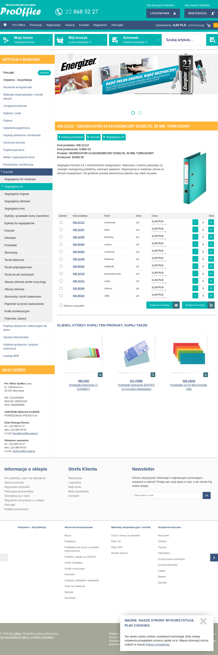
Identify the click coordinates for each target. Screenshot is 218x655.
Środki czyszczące (75, 568)
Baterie (162, 576)
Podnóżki (70, 574)
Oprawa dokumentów (15, 337)
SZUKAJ (212, 40)
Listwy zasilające (74, 562)
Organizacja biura (13, 150)
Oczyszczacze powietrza (171, 559)
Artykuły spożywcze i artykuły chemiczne (20, 346)
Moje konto (74, 487)
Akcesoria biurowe (14, 142)
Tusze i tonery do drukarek (125, 535)
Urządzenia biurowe (15, 106)
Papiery (7, 120)
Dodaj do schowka (160, 305)
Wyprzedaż (53, 25)
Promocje (36, 25)
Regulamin (100, 25)
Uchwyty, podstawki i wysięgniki (82, 580)
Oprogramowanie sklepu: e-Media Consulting (26, 637)
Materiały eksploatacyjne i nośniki (131, 527)
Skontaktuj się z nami (17, 495)
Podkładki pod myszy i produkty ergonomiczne (82, 549)
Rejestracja (201, 13)
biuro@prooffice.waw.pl (25, 433)
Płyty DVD (116, 547)
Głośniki (69, 592)
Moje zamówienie (78, 491)
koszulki (95, 137)
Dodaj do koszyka (195, 305)
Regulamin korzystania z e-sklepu (24, 500)
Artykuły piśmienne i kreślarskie (21, 135)
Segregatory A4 (115, 137)
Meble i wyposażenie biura (19, 157)
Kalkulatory (164, 553)
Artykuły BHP (11, 355)
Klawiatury (70, 541)
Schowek (73, 495)
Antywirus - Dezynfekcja (32, 527)
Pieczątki (117, 25)
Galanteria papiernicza (16, 128)
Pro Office (18, 25)
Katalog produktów (72, 137)
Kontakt (84, 25)
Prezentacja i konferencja (18, 164)
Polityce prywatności (157, 646)
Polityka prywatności (16, 509)
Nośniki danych (119, 553)
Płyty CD (116, 541)
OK (206, 495)
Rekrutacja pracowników (18, 491)
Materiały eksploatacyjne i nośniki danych (23, 96)
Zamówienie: (187, 25)
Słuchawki (70, 598)
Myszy (68, 535)
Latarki (161, 570)
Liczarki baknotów (167, 564)
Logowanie (163, 13)
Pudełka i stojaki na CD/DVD (80, 556)
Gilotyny (162, 541)
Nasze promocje (14, 482)
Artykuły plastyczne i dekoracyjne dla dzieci (25, 327)
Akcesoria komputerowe (17, 87)
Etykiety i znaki (12, 113)
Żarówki (162, 582)
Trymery (162, 547)
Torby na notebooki (75, 586)
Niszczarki (163, 535)
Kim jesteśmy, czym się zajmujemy (24, 478)
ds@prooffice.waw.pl (23, 451)
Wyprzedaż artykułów (17, 487)
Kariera (70, 25)
